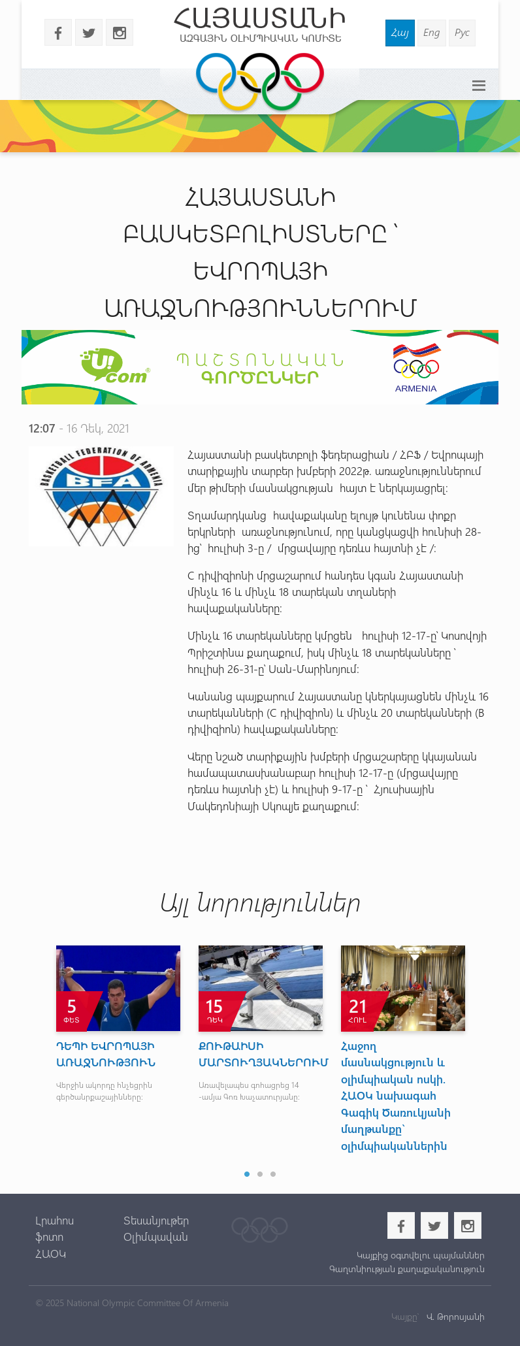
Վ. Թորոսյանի (454, 1316)
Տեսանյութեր (156, 1220)
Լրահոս (54, 1220)
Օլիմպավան (155, 1236)
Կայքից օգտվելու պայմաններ (421, 1255)
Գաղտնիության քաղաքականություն (407, 1268)
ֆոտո (49, 1236)
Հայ (400, 32)
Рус (462, 32)
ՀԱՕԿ (50, 1253)
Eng (431, 32)
